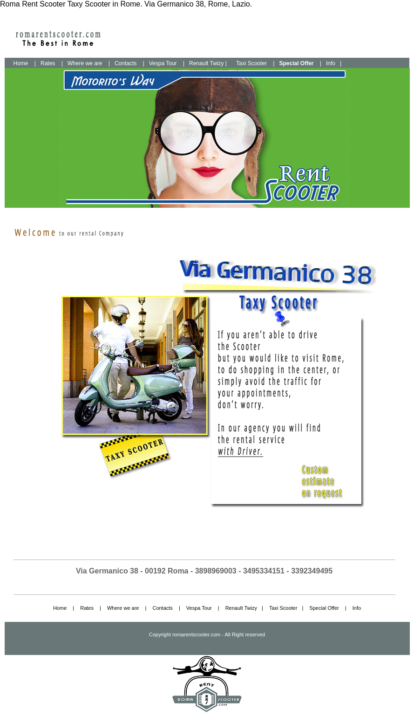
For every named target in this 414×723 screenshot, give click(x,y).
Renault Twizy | (208, 63)
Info (330, 63)
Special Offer (324, 608)
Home (21, 63)
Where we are (85, 63)
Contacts (125, 63)
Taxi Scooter (251, 63)
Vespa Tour (163, 63)
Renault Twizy (241, 608)
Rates (48, 63)
